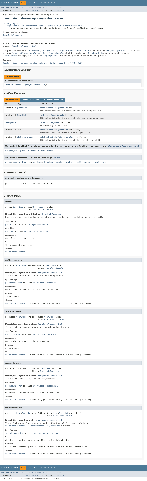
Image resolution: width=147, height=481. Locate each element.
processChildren (48, 130)
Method (35, 11)
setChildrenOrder (49, 137)
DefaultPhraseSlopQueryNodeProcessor (25, 85)
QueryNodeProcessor (13, 35)
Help (53, 3)
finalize (26, 162)
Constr (27, 11)
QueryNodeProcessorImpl (24, 46)
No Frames (42, 7)
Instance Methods (31, 100)
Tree (35, 3)
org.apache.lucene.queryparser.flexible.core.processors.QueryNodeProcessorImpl (44, 26)
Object (56, 157)
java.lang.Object (10, 23)
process (44, 122)
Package (14, 3)
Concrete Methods (53, 100)
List (19, 137)
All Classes (57, 7)
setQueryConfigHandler (42, 151)
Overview (5, 3)
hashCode (48, 162)
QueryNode (22, 108)
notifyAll (70, 162)
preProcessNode (48, 115)
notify (59, 162)
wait (90, 162)
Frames (32, 7)
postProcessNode (48, 108)
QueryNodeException (43, 210)
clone (8, 162)
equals (16, 162)
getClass (37, 162)
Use (29, 3)
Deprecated (43, 3)
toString (81, 162)
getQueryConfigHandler (17, 151)
